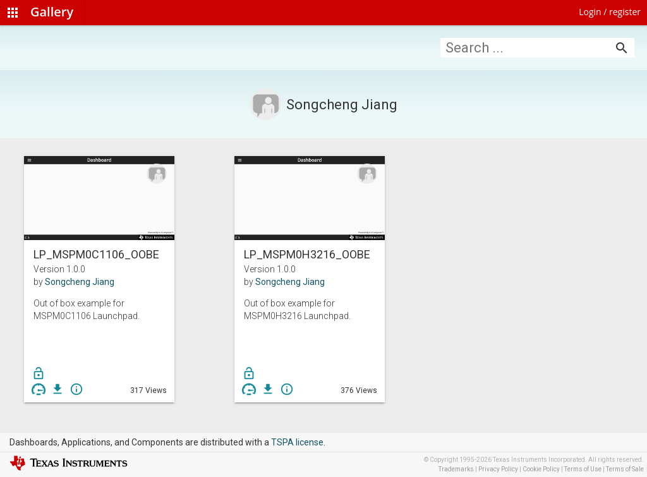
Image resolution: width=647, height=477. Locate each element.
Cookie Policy (541, 469)
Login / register (610, 12)
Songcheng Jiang (79, 282)
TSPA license (297, 442)
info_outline (76, 389)
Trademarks (456, 469)
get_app (57, 389)
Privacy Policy (498, 469)
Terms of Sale (625, 469)
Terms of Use (583, 469)
